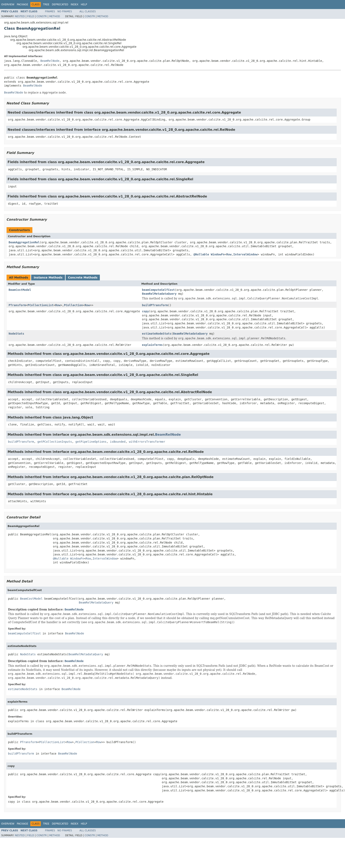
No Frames (64, 11)
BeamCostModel (20, 289)
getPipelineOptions (91, 441)
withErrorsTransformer (147, 441)
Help (84, 4)
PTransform (17, 305)
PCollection (73, 305)
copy (145, 311)
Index (75, 4)
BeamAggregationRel (24, 242)
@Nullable (201, 254)
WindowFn (217, 254)
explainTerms (152, 344)
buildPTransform (155, 305)
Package (22, 4)
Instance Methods (48, 277)
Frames (50, 11)
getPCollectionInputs (54, 441)
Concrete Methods (83, 277)
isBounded (117, 441)
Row (228, 254)
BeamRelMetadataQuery (159, 293)
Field (30, 16)
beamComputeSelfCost (158, 289)
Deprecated (60, 4)
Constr (41, 16)
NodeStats (16, 333)
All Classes (88, 11)
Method (54, 16)
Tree (46, 4)
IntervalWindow (245, 254)
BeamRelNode (49, 60)
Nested (20, 16)
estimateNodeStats (156, 333)
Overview (7, 4)
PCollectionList (41, 305)
